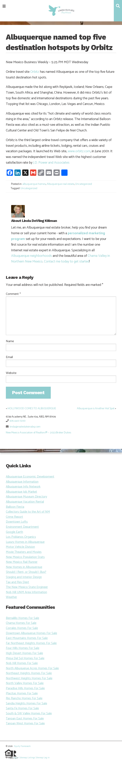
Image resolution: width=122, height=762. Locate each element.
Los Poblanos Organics (21, 537)
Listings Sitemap (35, 757)
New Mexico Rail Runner (21, 562)
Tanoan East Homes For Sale (25, 718)
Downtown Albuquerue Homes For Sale (31, 633)
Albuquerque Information (22, 481)
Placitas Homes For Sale (22, 693)
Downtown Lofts (17, 521)
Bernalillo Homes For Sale (22, 618)
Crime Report (14, 517)
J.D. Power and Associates (51, 163)
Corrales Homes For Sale (22, 628)
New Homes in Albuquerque (24, 567)
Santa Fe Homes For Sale (22, 708)
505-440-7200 (17, 421)
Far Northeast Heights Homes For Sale (31, 643)
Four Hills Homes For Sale (22, 648)
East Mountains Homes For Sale (27, 638)
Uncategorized (83, 184)
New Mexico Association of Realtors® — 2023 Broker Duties (38, 432)
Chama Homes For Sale (21, 623)
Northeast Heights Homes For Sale (29, 673)
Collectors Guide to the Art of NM (28, 511)
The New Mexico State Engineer (27, 587)
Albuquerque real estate (60, 184)
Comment (13, 294)
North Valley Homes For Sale (25, 683)
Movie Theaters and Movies (24, 552)
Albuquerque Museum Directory (26, 496)
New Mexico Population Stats (25, 557)
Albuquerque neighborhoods (31, 256)
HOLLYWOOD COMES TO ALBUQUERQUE (32, 408)
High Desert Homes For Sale (24, 653)
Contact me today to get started (66, 261)
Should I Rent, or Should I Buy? (26, 572)
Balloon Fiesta (15, 507)
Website (11, 373)
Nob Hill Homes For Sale (22, 663)
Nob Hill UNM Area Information (26, 592)
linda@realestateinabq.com (25, 427)
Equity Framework (22, 746)
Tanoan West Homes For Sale (25, 723)
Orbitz (34, 72)
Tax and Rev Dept (17, 582)
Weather (11, 597)
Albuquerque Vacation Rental (25, 501)
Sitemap (23, 757)
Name (10, 341)
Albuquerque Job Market (21, 491)
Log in (16, 757)
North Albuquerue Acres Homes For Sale (32, 668)
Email (9, 357)
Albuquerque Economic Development (30, 476)
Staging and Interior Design (24, 577)
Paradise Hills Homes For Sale (25, 688)
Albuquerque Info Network (23, 486)
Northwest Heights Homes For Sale (29, 678)
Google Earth (14, 532)
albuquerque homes (34, 184)
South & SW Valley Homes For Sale (29, 713)
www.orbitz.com (79, 151)
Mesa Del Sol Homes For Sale (25, 658)
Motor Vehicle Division (20, 547)
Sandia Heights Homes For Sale (26, 703)
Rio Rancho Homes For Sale (24, 698)
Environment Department (22, 527)
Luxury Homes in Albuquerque (25, 542)
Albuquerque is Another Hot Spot (95, 408)
